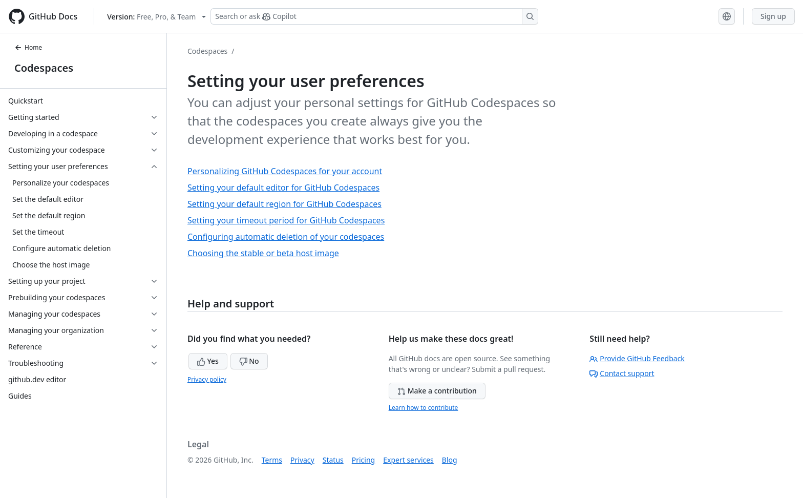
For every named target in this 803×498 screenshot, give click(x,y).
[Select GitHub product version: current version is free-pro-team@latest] (156, 17)
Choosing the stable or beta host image (263, 253)
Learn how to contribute (423, 407)
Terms (272, 460)
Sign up (773, 16)
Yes (208, 361)
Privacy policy (206, 379)
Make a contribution (437, 391)
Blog (449, 460)
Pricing (363, 460)
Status (333, 460)
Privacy (302, 460)
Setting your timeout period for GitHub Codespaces (286, 220)
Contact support (621, 373)
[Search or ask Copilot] (374, 16)
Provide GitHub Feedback (637, 358)
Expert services (408, 460)
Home (28, 47)
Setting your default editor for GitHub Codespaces (283, 187)
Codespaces (43, 68)
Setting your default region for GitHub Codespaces (284, 204)
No (249, 361)
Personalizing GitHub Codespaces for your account (284, 171)
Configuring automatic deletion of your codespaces (285, 236)
